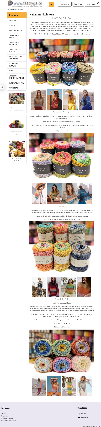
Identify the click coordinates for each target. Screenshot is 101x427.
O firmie (3, 413)
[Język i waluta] (93, 4)
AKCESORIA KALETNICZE (13, 51)
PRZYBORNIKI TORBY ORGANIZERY (16, 58)
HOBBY (11, 71)
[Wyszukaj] (51, 4)
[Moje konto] (65, 4)
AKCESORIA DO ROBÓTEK (14, 37)
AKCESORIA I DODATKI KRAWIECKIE (16, 77)
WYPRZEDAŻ (13, 88)
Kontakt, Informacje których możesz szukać (8, 419)
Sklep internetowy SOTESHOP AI (91, 426)
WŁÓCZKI (12, 21)
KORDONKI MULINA (15, 31)
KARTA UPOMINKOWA (16, 83)
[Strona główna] (24, 3)
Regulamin (4, 416)
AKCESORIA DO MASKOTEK (14, 44)
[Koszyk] (78, 4)
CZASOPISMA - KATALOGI (14, 65)
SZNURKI (12, 26)
